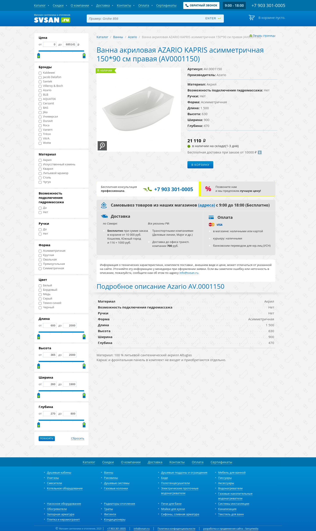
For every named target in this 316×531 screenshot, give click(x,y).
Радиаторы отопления (119, 504)
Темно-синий (50, 302)
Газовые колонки (116, 488)
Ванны (118, 37)
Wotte (45, 142)
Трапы (108, 509)
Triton (45, 134)
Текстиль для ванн (231, 514)
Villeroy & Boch (51, 85)
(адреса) (206, 205)
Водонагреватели (230, 488)
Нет (43, 212)
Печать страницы (264, 35)
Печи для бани (171, 504)
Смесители (54, 483)
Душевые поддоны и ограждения (184, 472)
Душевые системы (116, 483)
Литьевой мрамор (53, 173)
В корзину (200, 165)
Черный (46, 307)
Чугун (45, 181)
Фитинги (110, 514)
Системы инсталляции (233, 504)
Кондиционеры (114, 519)
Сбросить (77, 438)
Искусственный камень (57, 164)
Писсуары (225, 478)
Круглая (46, 255)
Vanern (46, 129)
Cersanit (46, 103)
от (48, 44)
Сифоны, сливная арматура (180, 514)
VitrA (44, 138)
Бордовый (48, 289)
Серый (45, 298)
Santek (45, 81)
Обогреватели (57, 509)
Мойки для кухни (173, 509)
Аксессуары (226, 483)
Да (43, 207)
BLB (43, 94)
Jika (43, 112)
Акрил (45, 160)
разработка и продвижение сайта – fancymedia (230, 528)
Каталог (102, 37)
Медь (44, 294)
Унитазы (53, 478)
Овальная (48, 259)
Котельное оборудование (65, 488)
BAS (43, 107)
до (67, 44)
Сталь (45, 177)
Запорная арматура (60, 514)
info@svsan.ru (142, 528)
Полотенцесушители (175, 483)
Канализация (227, 509)
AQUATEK (47, 99)
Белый (45, 285)
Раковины (111, 478)
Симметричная (51, 268)
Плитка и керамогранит (63, 519)
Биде (164, 478)
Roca (44, 125)
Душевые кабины (59, 472)
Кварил (46, 168)
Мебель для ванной (232, 472)
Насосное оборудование (64, 504)
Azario (45, 90)
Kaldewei (47, 72)
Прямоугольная (52, 263)
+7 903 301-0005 (116, 528)
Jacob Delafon (50, 77)
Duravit (46, 120)
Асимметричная (52, 250)
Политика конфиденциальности (176, 528)
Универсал (48, 116)
